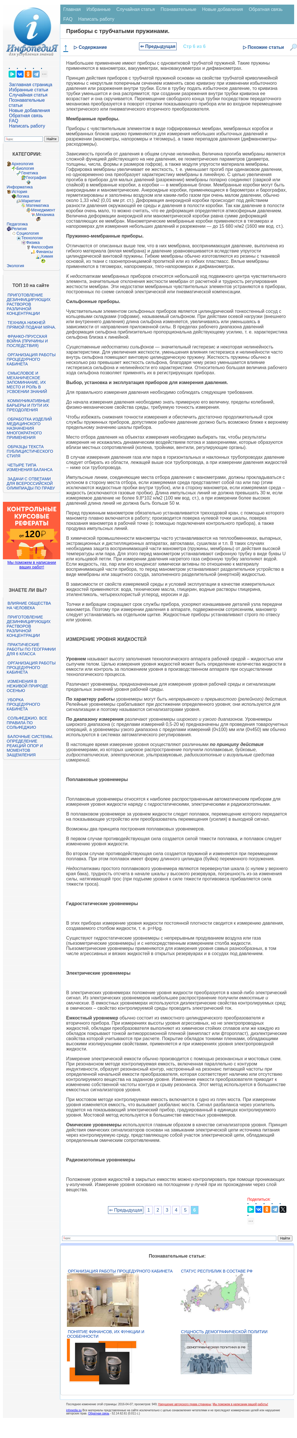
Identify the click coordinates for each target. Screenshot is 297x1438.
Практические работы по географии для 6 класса (31, 649)
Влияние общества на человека (29, 605)
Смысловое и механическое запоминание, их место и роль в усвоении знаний (27, 382)
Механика (45, 214)
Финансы (44, 251)
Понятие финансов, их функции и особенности (105, 1334)
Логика (22, 196)
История (19, 191)
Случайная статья (28, 94)
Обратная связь (26, 115)
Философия (42, 247)
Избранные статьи (28, 89)
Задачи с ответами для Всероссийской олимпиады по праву (31, 483)
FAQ (13, 120)
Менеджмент (43, 210)
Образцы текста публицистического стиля (30, 451)
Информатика (19, 187)
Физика (33, 242)
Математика (37, 205)
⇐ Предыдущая (158, 46)
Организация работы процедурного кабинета (31, 359)
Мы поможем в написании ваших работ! (31, 564)
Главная (72, 9)
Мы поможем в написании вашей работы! (240, 1404)
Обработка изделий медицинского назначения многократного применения (29, 428)
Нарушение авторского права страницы (184, 1404)
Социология (27, 233)
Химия (47, 256)
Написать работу (27, 126)
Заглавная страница (30, 84)
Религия (19, 228)
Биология (25, 168)
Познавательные (178, 9)
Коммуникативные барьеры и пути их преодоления (28, 405)
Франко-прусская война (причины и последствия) (27, 341)
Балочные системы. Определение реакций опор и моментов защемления (30, 745)
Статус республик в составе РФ (216, 1271)
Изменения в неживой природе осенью (27, 686)
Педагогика (17, 224)
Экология (15, 265)
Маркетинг (31, 200)
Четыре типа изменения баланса (29, 467)
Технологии (32, 238)
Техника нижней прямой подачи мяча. (31, 324)
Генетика (29, 173)
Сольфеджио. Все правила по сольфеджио (27, 723)
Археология (22, 163)
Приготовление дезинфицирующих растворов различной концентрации (29, 304)
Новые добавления (29, 110)
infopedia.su (74, 1410)
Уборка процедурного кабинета (23, 704)
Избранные (98, 9)
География (36, 177)
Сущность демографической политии (224, 1331)
